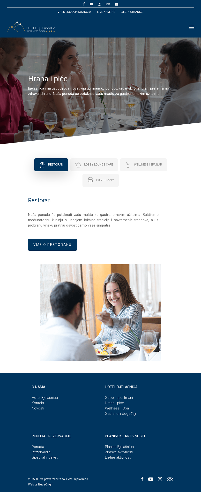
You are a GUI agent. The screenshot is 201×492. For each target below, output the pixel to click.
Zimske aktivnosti (119, 452)
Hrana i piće (114, 403)
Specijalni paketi (45, 457)
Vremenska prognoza (74, 12)
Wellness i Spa (117, 408)
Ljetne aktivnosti (118, 457)
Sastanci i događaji (120, 413)
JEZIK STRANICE (132, 12)
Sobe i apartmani (119, 397)
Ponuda (38, 447)
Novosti (38, 408)
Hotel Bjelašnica (45, 397)
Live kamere (106, 12)
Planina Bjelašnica (119, 447)
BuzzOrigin (45, 484)
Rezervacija (41, 452)
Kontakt (38, 403)
